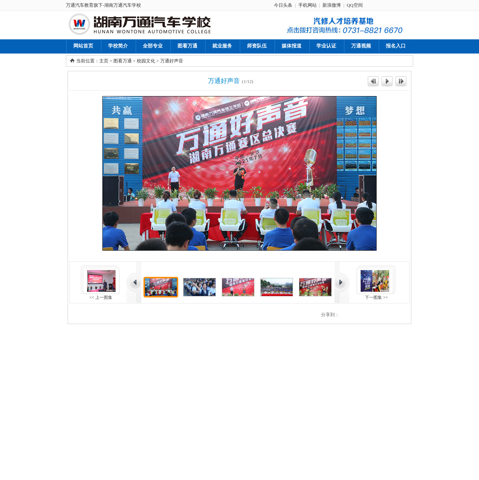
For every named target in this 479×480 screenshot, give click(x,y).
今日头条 (283, 5)
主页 (103, 60)
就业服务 (222, 46)
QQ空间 (355, 5)
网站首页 (83, 46)
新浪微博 (331, 5)
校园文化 (146, 60)
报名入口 (396, 46)
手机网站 (307, 5)
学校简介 (118, 46)
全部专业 (153, 46)
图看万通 (187, 46)
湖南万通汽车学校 (122, 5)
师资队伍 (257, 46)
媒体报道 (292, 46)
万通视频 (361, 46)
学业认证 (326, 46)
